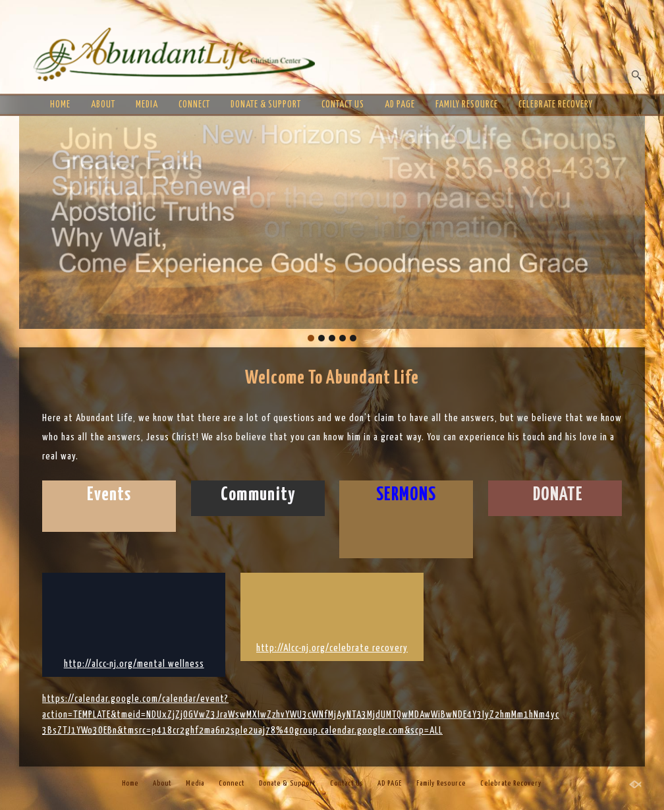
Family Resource (466, 104)
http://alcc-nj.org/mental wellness (134, 664)
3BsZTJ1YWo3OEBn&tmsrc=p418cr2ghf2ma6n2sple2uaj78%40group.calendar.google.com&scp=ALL (242, 731)
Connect (194, 104)
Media (147, 104)
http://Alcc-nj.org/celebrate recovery (332, 648)
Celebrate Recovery (555, 104)
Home (60, 104)
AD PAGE (400, 104)
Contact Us (342, 104)
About (103, 104)
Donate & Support (266, 104)
